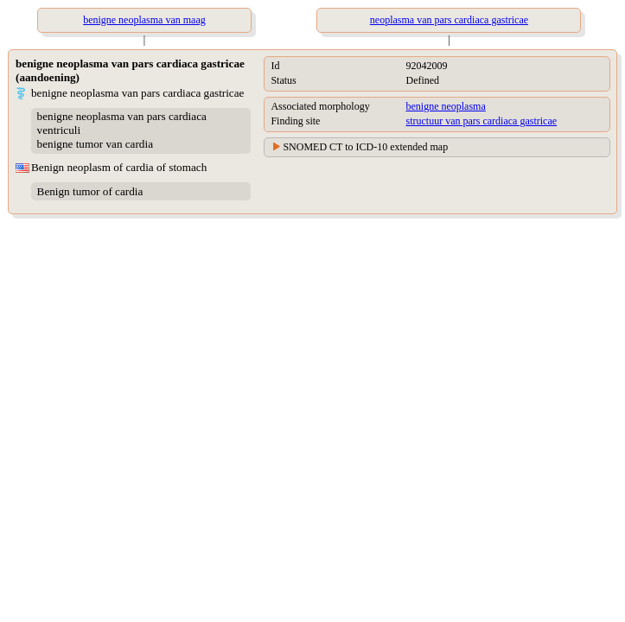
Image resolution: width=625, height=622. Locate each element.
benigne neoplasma (445, 106)
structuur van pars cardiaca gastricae (481, 121)
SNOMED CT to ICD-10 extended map (365, 147)
